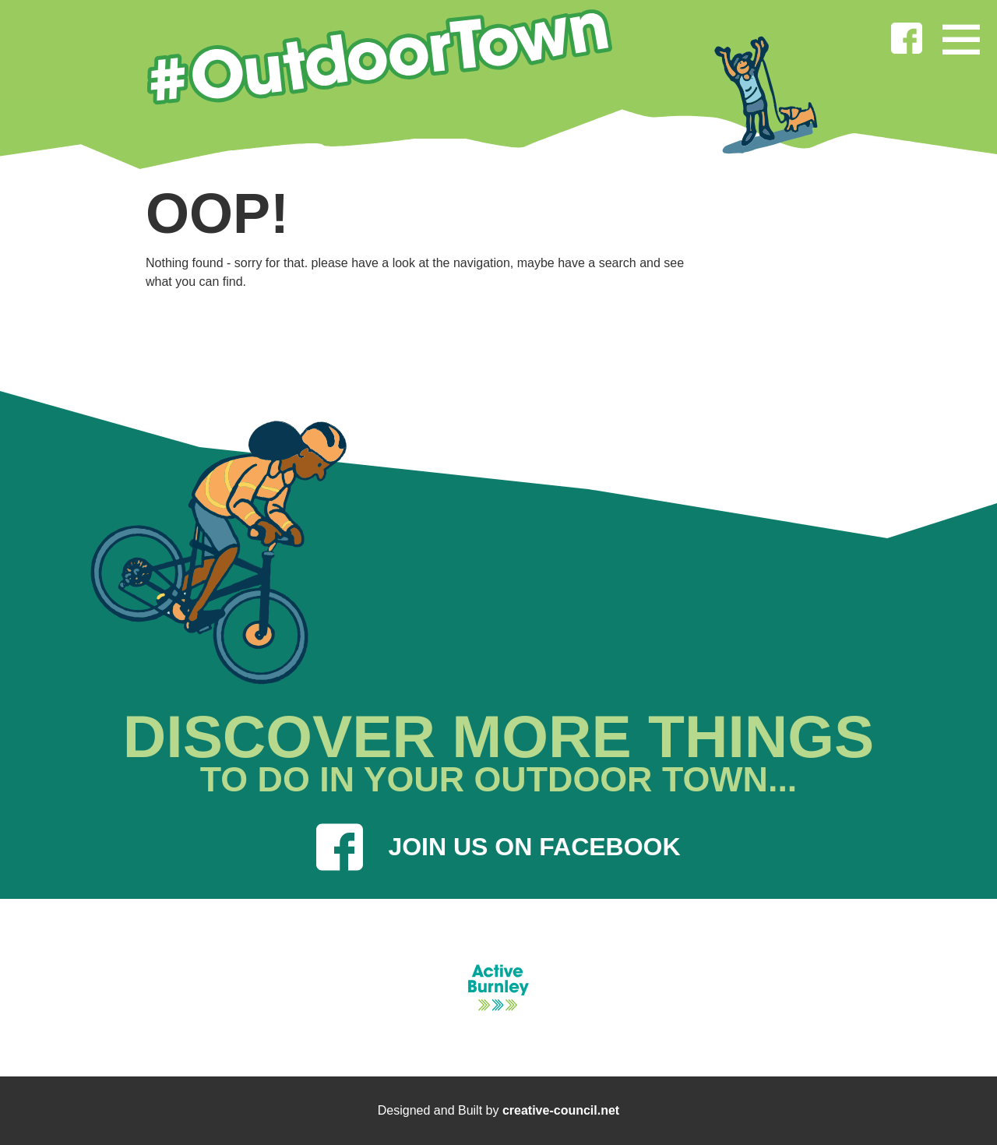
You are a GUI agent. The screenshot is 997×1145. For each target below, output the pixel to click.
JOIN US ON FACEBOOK (498, 847)
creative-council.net (560, 1110)
